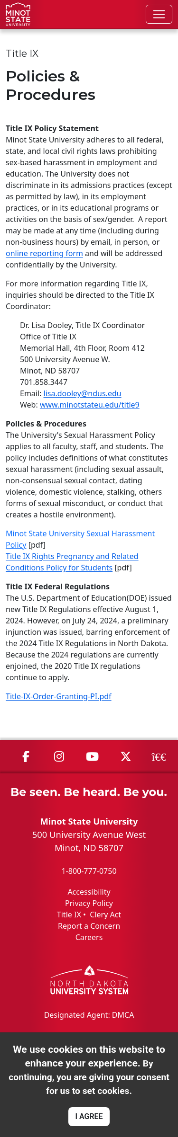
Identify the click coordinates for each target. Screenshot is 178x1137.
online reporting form (44, 253)
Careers (89, 937)
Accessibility (88, 892)
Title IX (69, 914)
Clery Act (105, 914)
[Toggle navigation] (159, 14)
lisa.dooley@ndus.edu (83, 393)
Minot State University (89, 821)
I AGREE (89, 1116)
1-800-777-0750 (88, 871)
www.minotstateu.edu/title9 (90, 405)
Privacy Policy (89, 903)
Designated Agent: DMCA (89, 1015)
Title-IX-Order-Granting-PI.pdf (59, 696)
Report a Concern (89, 926)
